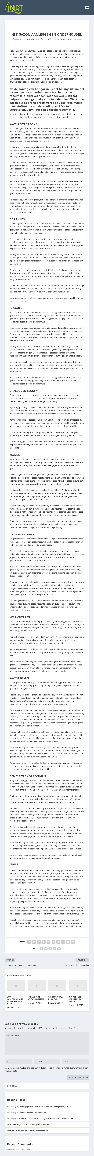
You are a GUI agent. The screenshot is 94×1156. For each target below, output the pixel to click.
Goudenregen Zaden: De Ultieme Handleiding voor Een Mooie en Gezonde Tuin (40, 1118)
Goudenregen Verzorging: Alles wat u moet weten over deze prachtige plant (39, 1107)
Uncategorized (59, 39)
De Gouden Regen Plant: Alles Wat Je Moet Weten (28, 1124)
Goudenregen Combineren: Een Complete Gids (26, 1112)
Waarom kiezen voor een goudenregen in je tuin (27, 1130)
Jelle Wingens (33, 39)
